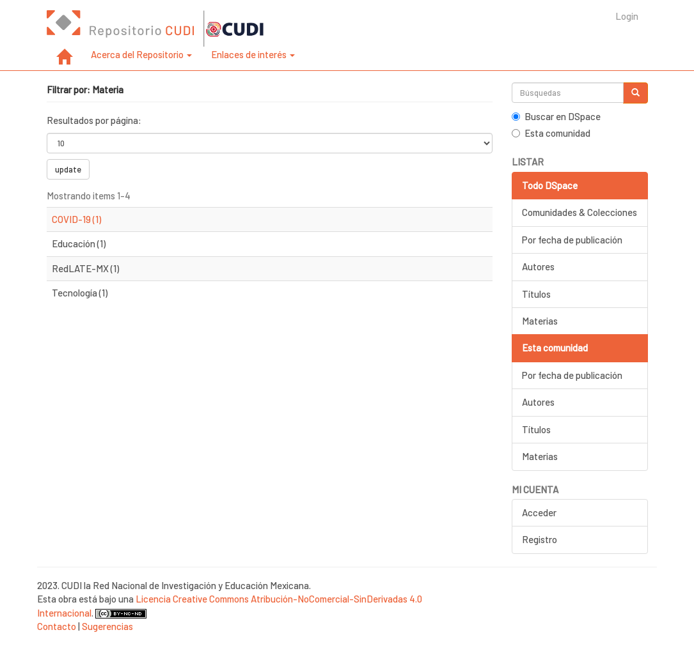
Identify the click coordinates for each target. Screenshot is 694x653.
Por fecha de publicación (572, 239)
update (68, 169)
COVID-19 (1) (76, 219)
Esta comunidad (551, 133)
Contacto (56, 626)
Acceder (539, 512)
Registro (539, 539)
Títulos (536, 294)
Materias (540, 320)
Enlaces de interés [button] (253, 54)
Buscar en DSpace (556, 116)
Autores (538, 266)
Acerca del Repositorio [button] (141, 54)
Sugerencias (107, 626)
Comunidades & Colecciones (579, 212)
